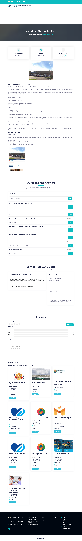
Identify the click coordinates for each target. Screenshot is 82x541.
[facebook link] (9, 529)
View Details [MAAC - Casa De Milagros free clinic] (57, 431)
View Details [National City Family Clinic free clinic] (57, 393)
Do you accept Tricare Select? (15, 249)
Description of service (53, 291)
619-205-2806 (40, 57)
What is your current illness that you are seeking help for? (22, 203)
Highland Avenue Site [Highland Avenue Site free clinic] (39, 382)
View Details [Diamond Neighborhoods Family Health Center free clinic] (13, 433)
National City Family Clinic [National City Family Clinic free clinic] (62, 382)
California (34, 34)
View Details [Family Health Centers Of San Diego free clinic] (57, 468)
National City (39, 34)
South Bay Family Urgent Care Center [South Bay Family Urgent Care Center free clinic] (17, 489)
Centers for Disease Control (32, 517)
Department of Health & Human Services (33, 525)
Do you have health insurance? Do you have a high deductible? (22, 218)
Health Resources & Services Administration (33, 522)
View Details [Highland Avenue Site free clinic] (35, 394)
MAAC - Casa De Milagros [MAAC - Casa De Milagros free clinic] (62, 418)
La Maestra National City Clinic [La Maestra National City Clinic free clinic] (17, 383)
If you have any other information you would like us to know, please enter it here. (27, 226)
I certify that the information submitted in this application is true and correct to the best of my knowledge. (60, 301)
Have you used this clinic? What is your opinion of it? (20, 241)
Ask (70, 198)
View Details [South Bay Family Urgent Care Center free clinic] (13, 502)
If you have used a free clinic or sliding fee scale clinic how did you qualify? (26, 211)
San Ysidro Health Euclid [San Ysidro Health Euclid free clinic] (40, 418)
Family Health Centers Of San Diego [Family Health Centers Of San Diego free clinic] (62, 454)
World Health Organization (32, 519)
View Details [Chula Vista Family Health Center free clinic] (13, 467)
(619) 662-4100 (41, 55)
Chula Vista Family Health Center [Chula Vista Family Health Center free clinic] (18, 454)
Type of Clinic (51, 286)
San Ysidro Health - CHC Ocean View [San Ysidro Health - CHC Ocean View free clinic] (40, 454)
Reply (71, 206)
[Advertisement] (41, 16)
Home (30, 34)
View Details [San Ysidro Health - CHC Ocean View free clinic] (35, 468)
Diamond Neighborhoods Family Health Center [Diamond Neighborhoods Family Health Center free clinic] (17, 418)
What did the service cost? (54, 280)
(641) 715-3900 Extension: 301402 (25, 5)
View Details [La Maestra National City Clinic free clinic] (13, 397)
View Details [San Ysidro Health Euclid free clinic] (35, 431)
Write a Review (69, 324)
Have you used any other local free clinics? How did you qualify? (23, 234)
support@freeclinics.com (16, 6)
